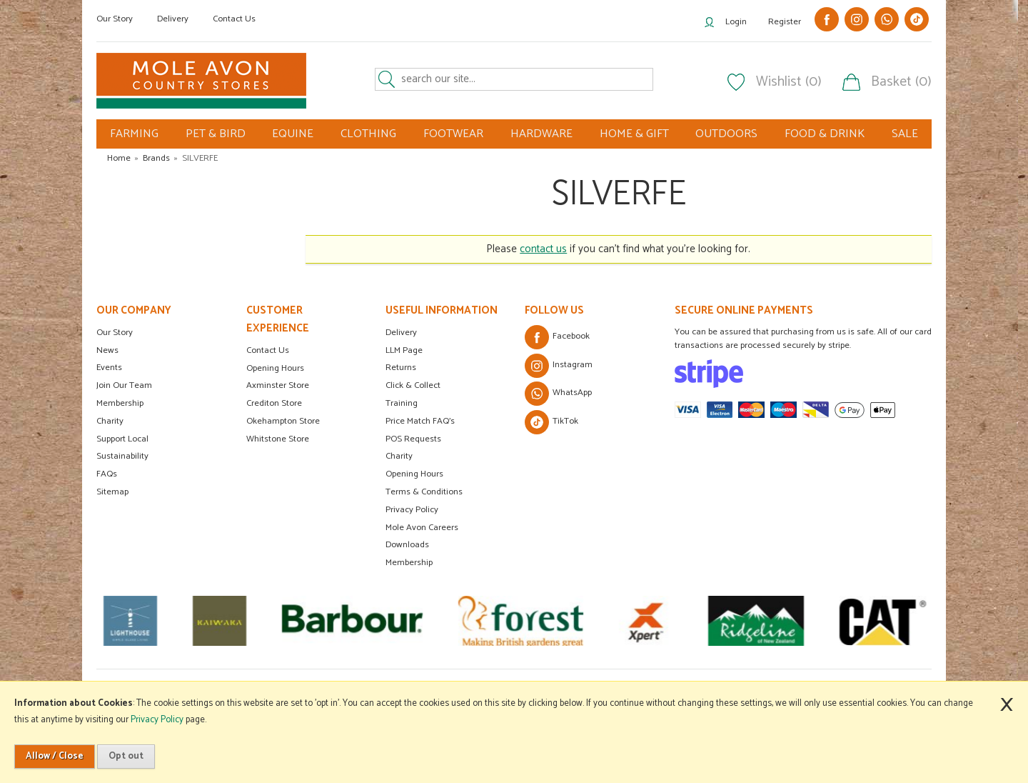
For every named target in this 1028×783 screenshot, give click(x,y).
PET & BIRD (216, 134)
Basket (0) (901, 82)
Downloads (407, 544)
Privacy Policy (412, 509)
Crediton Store (274, 403)
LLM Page (404, 350)
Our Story (114, 18)
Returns (401, 367)
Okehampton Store (283, 421)
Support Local (122, 439)
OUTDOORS (726, 134)
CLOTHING (368, 134)
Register (784, 21)
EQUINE (292, 134)
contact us (543, 249)
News (107, 350)
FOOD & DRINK (825, 134)
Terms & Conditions (424, 491)
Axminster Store (277, 385)
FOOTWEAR (453, 134)
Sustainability (122, 456)
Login (736, 21)
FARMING (134, 134)
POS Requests (413, 439)
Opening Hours (275, 368)
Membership (119, 403)
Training (402, 403)
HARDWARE (541, 134)
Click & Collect (413, 385)
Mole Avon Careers (422, 527)
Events (109, 367)
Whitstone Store (277, 439)
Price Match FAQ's (420, 421)
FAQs (106, 474)
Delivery (172, 18)
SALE (905, 134)
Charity (110, 421)
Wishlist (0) (789, 82)
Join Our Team (124, 385)
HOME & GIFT (634, 134)
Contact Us (234, 18)
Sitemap (112, 491)
